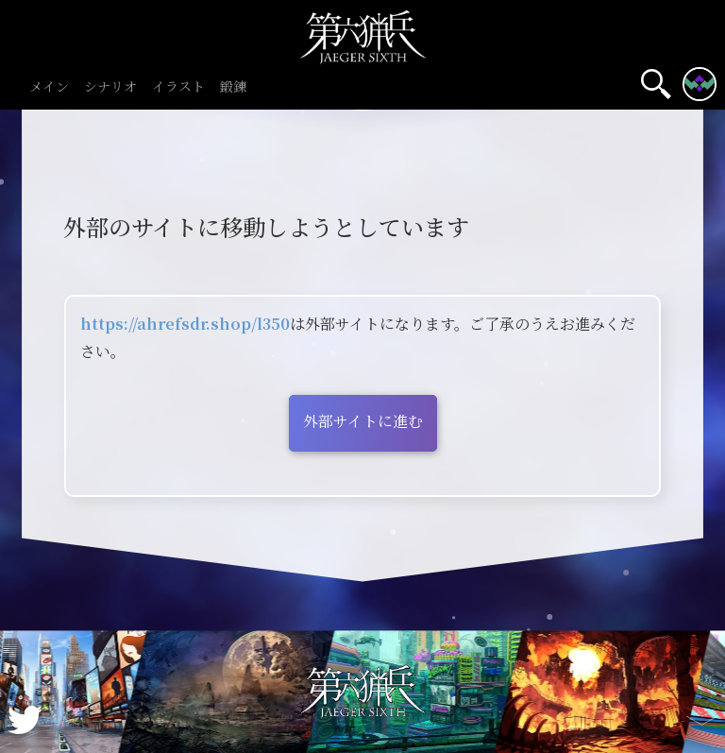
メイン (49, 87)
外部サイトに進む (363, 421)
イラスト (178, 87)
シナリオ (110, 87)
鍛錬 (233, 87)
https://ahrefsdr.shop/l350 (185, 323)
